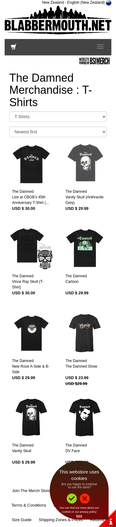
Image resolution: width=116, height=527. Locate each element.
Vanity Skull (21, 451)
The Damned (22, 191)
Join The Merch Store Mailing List (42, 490)
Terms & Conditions (28, 505)
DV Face (73, 451)
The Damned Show (81, 366)
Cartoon (72, 281)
